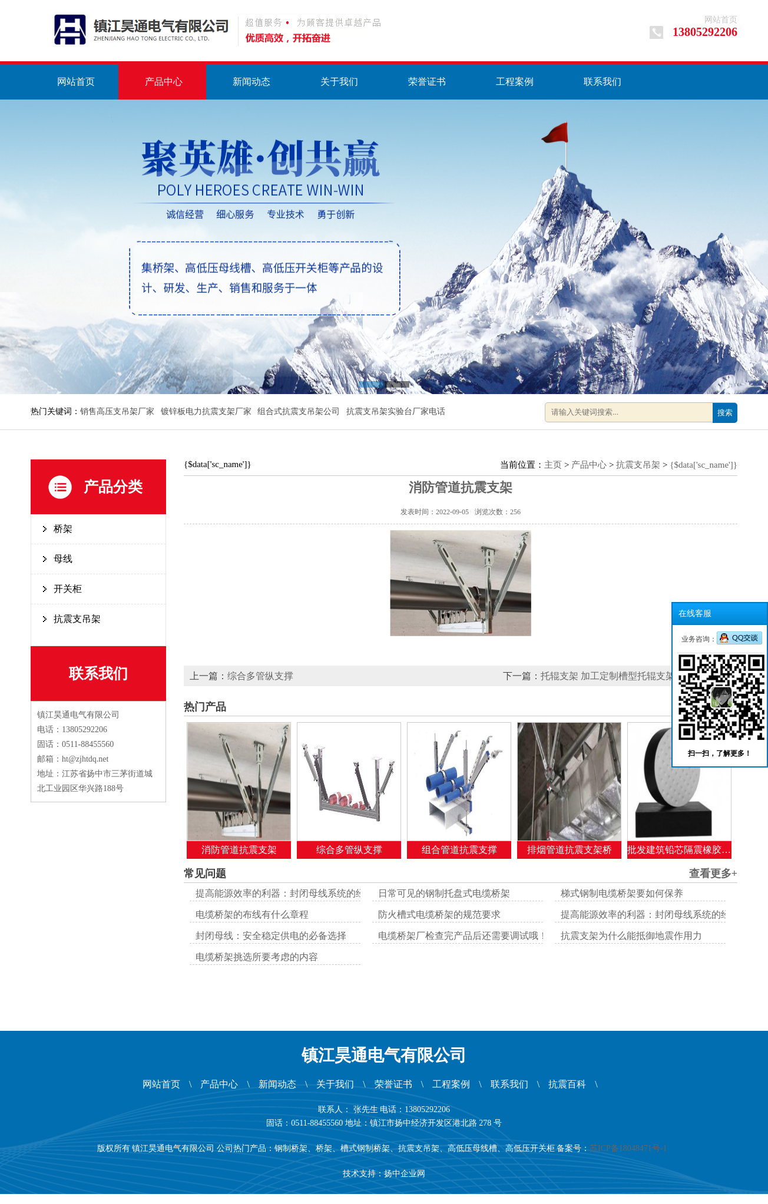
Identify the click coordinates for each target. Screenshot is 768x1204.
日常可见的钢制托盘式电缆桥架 (444, 893)
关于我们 (339, 82)
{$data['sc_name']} (703, 464)
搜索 (725, 412)
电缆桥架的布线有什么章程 (252, 914)
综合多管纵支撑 (260, 676)
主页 (553, 464)
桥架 (63, 529)
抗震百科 (567, 1084)
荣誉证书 (427, 82)
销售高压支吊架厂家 (118, 411)
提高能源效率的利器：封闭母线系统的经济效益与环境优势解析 (327, 893)
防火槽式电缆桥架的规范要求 (439, 914)
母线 (63, 559)
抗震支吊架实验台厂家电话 (397, 411)
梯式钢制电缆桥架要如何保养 (622, 893)
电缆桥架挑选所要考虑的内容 (257, 957)
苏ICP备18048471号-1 (630, 1148)
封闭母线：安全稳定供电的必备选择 (271, 936)
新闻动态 (251, 82)
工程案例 (515, 82)
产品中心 (164, 82)
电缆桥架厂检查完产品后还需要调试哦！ (463, 936)
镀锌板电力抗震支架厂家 (207, 411)
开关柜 (68, 589)
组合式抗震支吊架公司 (299, 411)
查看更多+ (713, 873)
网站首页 (720, 19)
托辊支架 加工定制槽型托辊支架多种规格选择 (636, 676)
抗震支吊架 (77, 619)
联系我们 (602, 82)
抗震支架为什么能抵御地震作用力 (631, 936)
